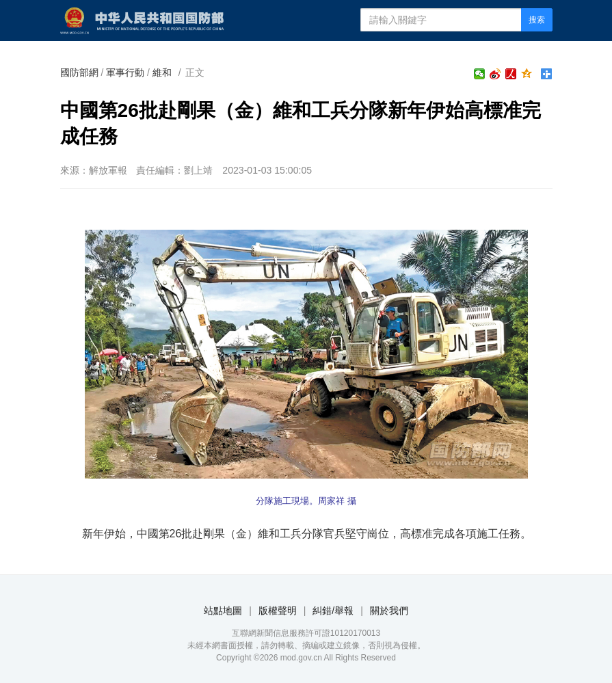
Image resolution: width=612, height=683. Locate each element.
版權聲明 (277, 610)
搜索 (537, 20)
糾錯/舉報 (333, 610)
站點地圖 (223, 610)
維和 (162, 72)
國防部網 (79, 72)
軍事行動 (125, 72)
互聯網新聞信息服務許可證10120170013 (306, 633)
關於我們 (389, 610)
